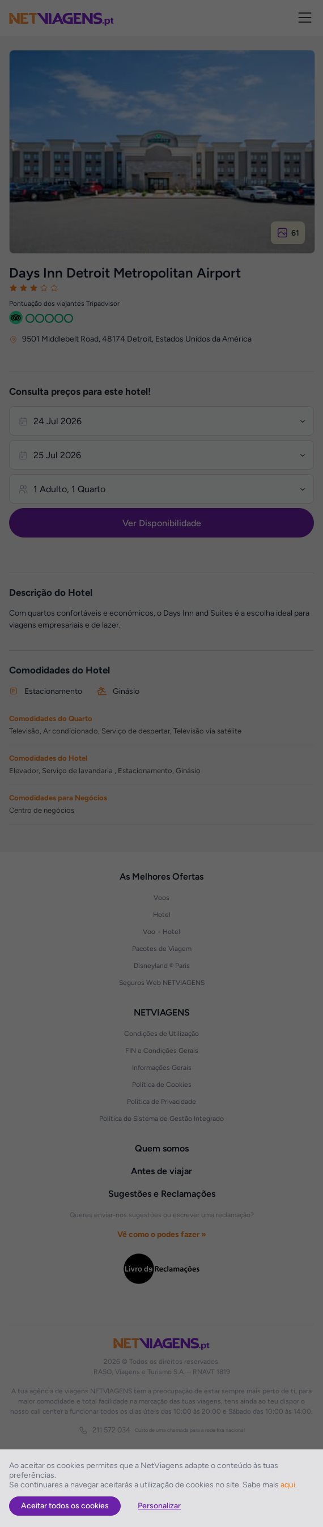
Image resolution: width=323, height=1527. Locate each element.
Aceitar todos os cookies (65, 1506)
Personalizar (159, 1506)
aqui (287, 1485)
